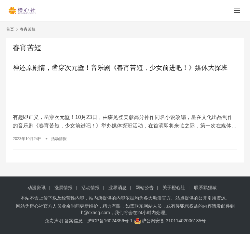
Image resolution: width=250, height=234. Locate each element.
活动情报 (59, 138)
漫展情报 (63, 187)
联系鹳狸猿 (205, 187)
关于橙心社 (173, 187)
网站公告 (144, 187)
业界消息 (117, 187)
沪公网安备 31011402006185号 (170, 220)
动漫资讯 (36, 187)
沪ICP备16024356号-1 (110, 220)
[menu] (237, 10)
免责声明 (54, 220)
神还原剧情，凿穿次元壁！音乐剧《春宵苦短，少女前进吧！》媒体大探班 (120, 67)
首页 (10, 29)
